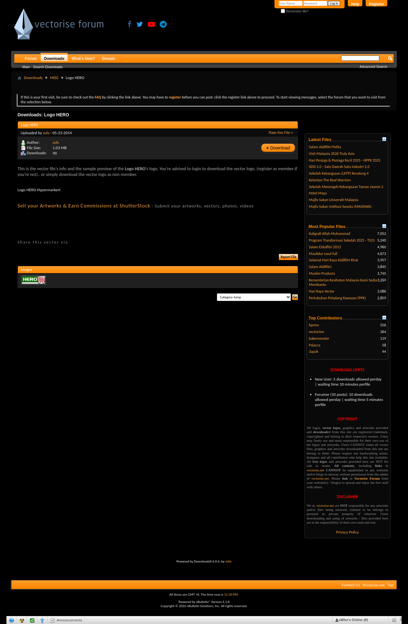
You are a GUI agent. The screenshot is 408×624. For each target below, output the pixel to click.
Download (278, 147)
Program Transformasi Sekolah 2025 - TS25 (342, 240)
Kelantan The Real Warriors (330, 180)
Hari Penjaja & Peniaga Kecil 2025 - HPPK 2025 (344, 160)
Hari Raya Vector (321, 291)
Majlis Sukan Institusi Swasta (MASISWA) (340, 206)
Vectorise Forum (367, 478)
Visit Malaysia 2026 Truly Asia (331, 153)
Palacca (314, 345)
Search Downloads (47, 67)
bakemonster (319, 338)
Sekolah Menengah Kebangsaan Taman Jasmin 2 (346, 187)
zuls (46, 132)
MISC (54, 77)
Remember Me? (295, 11)
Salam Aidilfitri (320, 267)
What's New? (83, 58)
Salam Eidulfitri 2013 (325, 247)
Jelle (228, 561)
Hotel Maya (318, 193)
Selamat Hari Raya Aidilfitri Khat (333, 260)
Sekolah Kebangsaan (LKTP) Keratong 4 (338, 173)
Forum (31, 58)
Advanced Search (373, 67)
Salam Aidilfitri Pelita (325, 147)
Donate (108, 58)
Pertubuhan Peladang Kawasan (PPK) (337, 298)
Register (376, 4)
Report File (288, 257)
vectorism (316, 332)
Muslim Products (322, 273)
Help (355, 4)
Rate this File (279, 132)
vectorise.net (315, 470)
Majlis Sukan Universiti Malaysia (333, 200)
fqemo (314, 325)
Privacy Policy (347, 532)
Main (26, 67)
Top (390, 585)
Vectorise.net (373, 585)
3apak (313, 351)
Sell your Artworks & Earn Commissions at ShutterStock (84, 206)
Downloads (54, 58)
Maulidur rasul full (323, 253)
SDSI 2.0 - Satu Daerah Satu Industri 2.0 (339, 166)
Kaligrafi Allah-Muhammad (329, 233)
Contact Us (351, 585)
